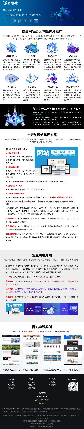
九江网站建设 (55, 409)
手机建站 (31, 86)
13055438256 (42, 396)
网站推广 (31, 379)
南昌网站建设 (36, 409)
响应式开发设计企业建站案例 (52, 370)
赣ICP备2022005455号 (31, 421)
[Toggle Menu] (79, 3)
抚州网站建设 (15, 411)
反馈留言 (52, 385)
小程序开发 (52, 86)
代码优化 (11, 385)
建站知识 (31, 385)
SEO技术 (72, 56)
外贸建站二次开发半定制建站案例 (11, 370)
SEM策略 (31, 382)
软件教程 (31, 388)
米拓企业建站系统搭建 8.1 (45, 426)
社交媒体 (52, 382)
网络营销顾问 (72, 86)
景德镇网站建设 (44, 411)
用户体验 (11, 388)
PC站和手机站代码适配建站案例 (73, 370)
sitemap (45, 418)
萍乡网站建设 (24, 411)
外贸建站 (31, 56)
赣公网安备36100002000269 (50, 421)
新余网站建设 (65, 409)
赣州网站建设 (26, 409)
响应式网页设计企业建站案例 (32, 370)
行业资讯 (52, 379)
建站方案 (11, 379)
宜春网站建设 (34, 411)
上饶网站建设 (45, 409)
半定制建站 (11, 56)
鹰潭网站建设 (75, 409)
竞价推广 (52, 56)
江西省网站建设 (7, 409)
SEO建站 (11, 86)
